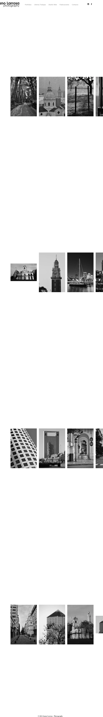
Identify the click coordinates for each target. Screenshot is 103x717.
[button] (28, 4)
